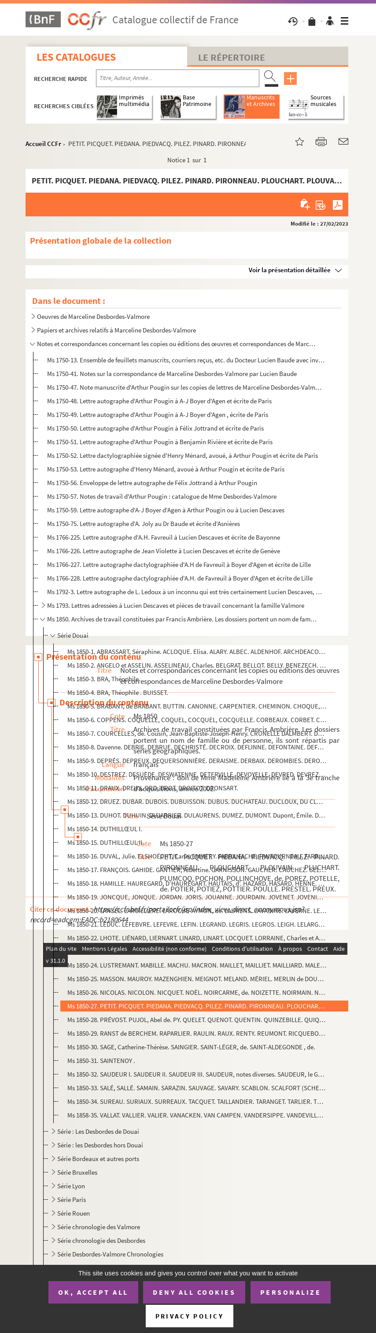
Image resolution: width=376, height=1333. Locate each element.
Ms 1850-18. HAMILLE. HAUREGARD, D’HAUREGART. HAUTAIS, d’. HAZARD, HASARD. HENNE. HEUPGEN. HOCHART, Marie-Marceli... (197, 883)
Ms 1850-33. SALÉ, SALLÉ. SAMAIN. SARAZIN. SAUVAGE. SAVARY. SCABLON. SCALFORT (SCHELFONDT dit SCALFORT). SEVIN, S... (197, 1088)
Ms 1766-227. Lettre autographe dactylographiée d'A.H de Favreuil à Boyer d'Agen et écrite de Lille (179, 564)
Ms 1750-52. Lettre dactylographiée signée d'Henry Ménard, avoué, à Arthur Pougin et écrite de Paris (182, 455)
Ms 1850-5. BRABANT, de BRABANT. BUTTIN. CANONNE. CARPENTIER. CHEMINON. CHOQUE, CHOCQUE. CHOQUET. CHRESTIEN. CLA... (197, 706)
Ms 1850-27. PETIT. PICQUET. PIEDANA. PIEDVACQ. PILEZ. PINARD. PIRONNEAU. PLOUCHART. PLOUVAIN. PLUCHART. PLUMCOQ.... (197, 1006)
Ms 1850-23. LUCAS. (93, 951)
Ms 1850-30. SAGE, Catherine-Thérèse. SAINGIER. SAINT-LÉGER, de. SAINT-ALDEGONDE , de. (191, 1047)
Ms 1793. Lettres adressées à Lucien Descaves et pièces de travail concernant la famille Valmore (175, 605)
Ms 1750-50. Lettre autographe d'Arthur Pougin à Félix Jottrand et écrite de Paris (155, 428)
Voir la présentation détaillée (290, 270)
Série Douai (72, 635)
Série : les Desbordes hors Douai (100, 1145)
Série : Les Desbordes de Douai (98, 1131)
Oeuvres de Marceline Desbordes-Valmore (93, 316)
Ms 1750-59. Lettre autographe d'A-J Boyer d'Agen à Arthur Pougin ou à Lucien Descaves (165, 510)
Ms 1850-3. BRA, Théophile (103, 679)
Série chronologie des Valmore (98, 1227)
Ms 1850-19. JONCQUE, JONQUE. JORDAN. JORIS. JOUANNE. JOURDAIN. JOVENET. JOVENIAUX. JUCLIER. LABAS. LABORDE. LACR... (197, 897)
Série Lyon (71, 1186)
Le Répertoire (231, 57)
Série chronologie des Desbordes (101, 1240)
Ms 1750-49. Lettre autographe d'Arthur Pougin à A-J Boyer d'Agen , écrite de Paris (157, 414)
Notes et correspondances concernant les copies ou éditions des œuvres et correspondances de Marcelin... (177, 344)
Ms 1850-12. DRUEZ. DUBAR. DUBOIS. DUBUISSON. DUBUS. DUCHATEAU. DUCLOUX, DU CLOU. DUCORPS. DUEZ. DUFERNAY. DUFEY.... (197, 801)
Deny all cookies (194, 1292)
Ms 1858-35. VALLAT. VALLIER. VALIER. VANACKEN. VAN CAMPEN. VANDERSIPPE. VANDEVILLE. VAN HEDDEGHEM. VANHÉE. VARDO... (197, 1115)
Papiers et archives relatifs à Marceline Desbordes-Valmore (116, 330)
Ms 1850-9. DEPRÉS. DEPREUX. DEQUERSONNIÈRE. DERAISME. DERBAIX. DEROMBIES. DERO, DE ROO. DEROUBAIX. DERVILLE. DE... (197, 760)
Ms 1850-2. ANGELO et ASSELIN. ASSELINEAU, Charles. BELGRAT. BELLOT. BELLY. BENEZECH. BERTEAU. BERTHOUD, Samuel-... (197, 665)
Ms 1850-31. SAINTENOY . (101, 1060)
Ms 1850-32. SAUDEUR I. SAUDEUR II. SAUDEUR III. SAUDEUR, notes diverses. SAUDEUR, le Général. (197, 1074)
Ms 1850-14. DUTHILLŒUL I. (104, 829)
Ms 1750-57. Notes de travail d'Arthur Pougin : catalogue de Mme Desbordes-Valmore (161, 496)
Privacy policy (189, 1316)
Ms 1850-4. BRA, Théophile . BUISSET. (117, 692)
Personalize (290, 1292)
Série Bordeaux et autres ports (98, 1158)
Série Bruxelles (77, 1172)
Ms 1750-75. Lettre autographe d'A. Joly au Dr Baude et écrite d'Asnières (143, 523)
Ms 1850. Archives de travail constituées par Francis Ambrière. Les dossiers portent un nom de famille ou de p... (182, 619)
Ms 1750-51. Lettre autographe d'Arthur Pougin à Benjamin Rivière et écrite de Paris (160, 442)
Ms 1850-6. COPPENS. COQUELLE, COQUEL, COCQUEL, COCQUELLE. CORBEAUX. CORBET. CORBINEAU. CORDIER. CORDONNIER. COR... (197, 720)
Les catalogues (76, 57)
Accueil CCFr (43, 143)
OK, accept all (93, 1292)
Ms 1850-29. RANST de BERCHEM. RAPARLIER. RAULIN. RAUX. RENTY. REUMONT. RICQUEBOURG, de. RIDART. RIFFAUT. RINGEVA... (197, 1033)
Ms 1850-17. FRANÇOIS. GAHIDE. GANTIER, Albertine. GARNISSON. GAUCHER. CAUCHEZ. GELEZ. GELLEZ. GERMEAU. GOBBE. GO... (197, 870)
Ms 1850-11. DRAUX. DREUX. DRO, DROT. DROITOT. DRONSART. (152, 788)
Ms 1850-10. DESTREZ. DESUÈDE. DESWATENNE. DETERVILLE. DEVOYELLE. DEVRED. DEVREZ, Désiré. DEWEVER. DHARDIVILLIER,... (197, 774)
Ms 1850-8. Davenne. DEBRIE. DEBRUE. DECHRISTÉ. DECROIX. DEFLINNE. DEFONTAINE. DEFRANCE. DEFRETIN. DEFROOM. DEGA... (197, 747)
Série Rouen (73, 1213)
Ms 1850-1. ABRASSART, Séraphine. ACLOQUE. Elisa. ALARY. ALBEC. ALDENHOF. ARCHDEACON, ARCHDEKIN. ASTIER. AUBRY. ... (197, 651)
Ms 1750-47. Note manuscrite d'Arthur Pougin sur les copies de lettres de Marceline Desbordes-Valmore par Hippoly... (185, 387)
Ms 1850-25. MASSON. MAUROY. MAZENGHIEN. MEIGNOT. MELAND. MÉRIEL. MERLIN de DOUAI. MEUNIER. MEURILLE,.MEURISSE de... (197, 979)
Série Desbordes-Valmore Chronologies (110, 1254)
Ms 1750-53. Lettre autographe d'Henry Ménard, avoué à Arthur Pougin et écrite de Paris (165, 469)
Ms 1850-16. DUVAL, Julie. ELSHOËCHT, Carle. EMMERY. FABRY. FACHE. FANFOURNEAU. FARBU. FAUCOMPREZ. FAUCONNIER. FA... (197, 856)
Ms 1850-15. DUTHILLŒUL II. (105, 842)
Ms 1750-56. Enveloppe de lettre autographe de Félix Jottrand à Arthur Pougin (152, 482)
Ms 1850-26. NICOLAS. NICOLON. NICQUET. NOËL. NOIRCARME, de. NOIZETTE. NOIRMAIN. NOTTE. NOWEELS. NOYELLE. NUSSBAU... (197, 992)
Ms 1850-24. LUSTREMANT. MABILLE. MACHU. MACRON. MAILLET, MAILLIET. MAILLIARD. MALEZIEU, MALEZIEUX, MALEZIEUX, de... (197, 965)
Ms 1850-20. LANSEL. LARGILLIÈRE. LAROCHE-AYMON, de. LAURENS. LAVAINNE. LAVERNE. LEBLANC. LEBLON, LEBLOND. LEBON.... (197, 910)
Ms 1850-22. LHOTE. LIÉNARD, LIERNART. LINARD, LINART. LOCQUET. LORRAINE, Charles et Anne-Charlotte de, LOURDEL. (197, 938)
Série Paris (71, 1199)
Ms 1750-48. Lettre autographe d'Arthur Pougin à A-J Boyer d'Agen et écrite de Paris (159, 401)
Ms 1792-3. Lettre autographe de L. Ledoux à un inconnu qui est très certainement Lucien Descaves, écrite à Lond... (185, 592)
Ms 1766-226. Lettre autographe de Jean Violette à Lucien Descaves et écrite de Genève (163, 551)
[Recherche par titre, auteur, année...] (177, 78)
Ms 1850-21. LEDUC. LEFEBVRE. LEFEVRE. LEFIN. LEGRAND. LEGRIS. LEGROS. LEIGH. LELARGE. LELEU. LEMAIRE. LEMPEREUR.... (197, 924)
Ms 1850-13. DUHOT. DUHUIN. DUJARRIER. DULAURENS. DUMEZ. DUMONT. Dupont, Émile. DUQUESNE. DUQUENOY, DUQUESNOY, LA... (197, 815)
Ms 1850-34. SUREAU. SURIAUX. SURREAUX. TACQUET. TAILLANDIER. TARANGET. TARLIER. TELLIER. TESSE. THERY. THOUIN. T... (197, 1101)
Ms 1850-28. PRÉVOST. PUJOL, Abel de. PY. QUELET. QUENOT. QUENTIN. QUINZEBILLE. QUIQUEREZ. (197, 1019)
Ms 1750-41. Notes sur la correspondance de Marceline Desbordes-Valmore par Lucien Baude (172, 373)
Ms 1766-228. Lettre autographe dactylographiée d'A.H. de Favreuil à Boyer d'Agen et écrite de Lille (180, 578)
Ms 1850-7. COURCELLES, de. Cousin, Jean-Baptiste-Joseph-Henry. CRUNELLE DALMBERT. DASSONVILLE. (197, 733)
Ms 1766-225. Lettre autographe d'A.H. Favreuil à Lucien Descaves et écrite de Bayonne (163, 537)
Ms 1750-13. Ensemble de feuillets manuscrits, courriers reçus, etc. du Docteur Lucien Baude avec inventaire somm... (185, 360)
